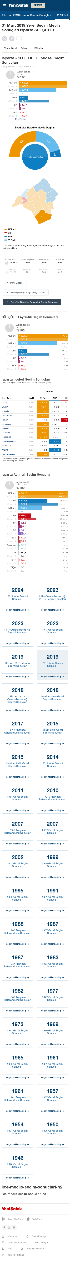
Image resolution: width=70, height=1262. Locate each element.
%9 (54, 154)
